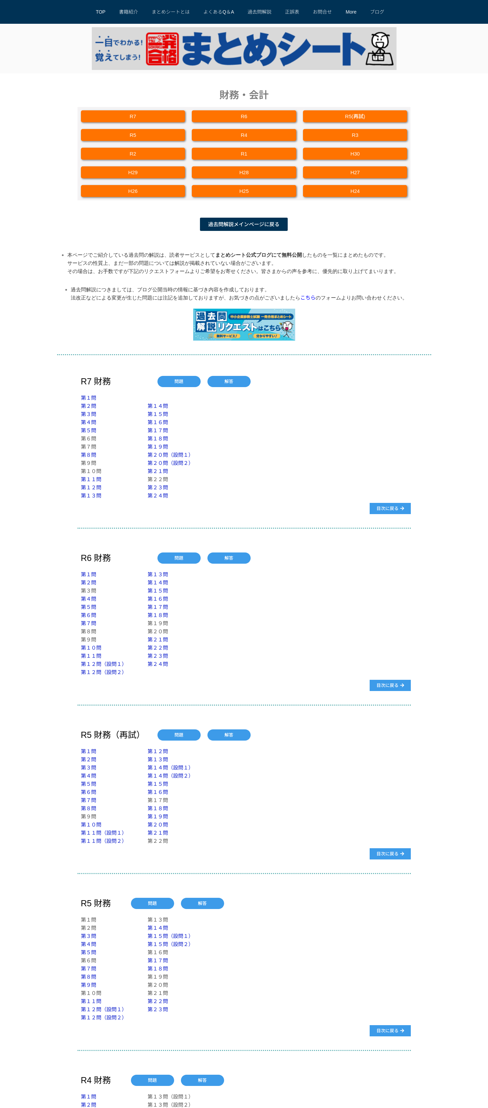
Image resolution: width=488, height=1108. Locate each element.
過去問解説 (259, 12)
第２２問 (158, 648)
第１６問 (158, 422)
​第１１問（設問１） (104, 833)
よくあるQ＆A (218, 12)
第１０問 (91, 648)
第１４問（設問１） (170, 767)
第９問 (88, 985)
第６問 (88, 615)
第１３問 (91, 495)
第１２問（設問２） (104, 672)
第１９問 (158, 447)
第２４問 (158, 495)
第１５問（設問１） (170, 936)
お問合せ (322, 12)
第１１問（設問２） (104, 841)
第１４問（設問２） (170, 776)
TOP (101, 12)
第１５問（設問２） (170, 944)
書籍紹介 (128, 12)
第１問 (88, 398)
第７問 (88, 623)
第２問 (88, 406)
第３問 (88, 414)
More (351, 12)
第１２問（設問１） (104, 1009)
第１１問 (91, 479)
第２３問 (158, 487)
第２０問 (158, 825)
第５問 (88, 430)
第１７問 (158, 430)
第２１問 (158, 471)
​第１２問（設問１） (104, 664)
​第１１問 (91, 1001)
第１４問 (158, 406)
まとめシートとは (171, 12)
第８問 (88, 455)
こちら (308, 298)
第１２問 (91, 487)
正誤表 (292, 12)
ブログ (377, 12)
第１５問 (158, 414)
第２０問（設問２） (170, 463)
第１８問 (158, 438)
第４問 (88, 422)
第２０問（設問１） (170, 455)
